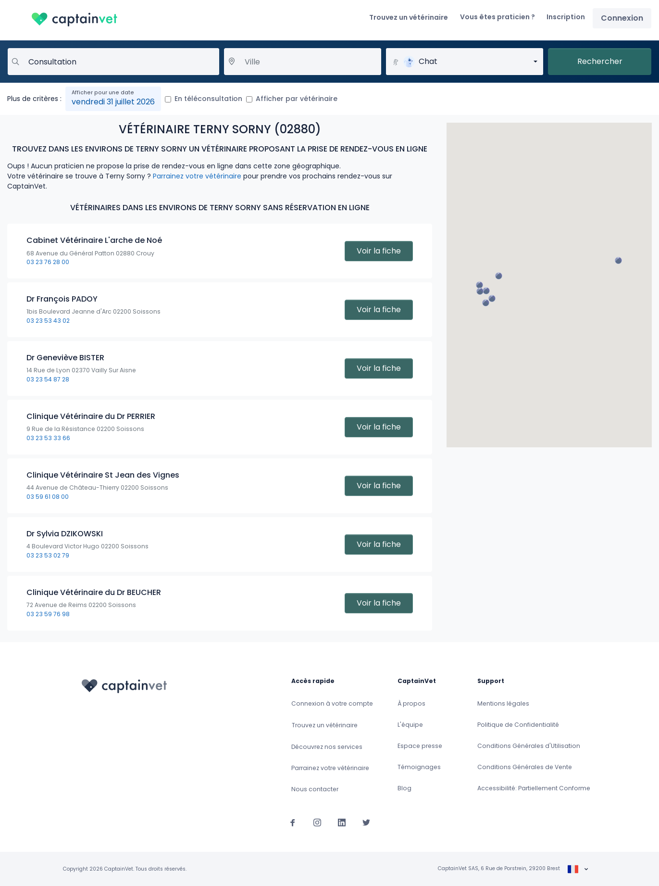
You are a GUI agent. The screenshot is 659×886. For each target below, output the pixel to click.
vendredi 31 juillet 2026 (113, 101)
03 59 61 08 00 (47, 497)
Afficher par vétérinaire (296, 98)
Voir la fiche (379, 250)
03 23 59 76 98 (48, 614)
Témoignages (419, 767)
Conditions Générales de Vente (524, 767)
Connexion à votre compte (332, 703)
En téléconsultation (208, 98)
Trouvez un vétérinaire (408, 17)
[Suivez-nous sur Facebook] (293, 822)
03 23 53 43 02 (48, 320)
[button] (498, 275)
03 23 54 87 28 (47, 379)
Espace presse (420, 746)
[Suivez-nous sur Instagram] (317, 822)
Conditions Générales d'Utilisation (528, 746)
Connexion (622, 18)
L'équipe (410, 725)
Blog (404, 788)
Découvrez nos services (326, 747)
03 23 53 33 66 (48, 438)
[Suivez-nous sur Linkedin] (342, 822)
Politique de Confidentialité (518, 725)
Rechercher (599, 61)
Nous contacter (314, 789)
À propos (411, 703)
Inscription (566, 17)
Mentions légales (503, 703)
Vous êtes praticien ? (497, 17)
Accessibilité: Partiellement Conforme (533, 788)
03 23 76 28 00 (47, 262)
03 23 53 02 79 (47, 555)
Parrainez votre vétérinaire (197, 176)
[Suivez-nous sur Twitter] (366, 822)
